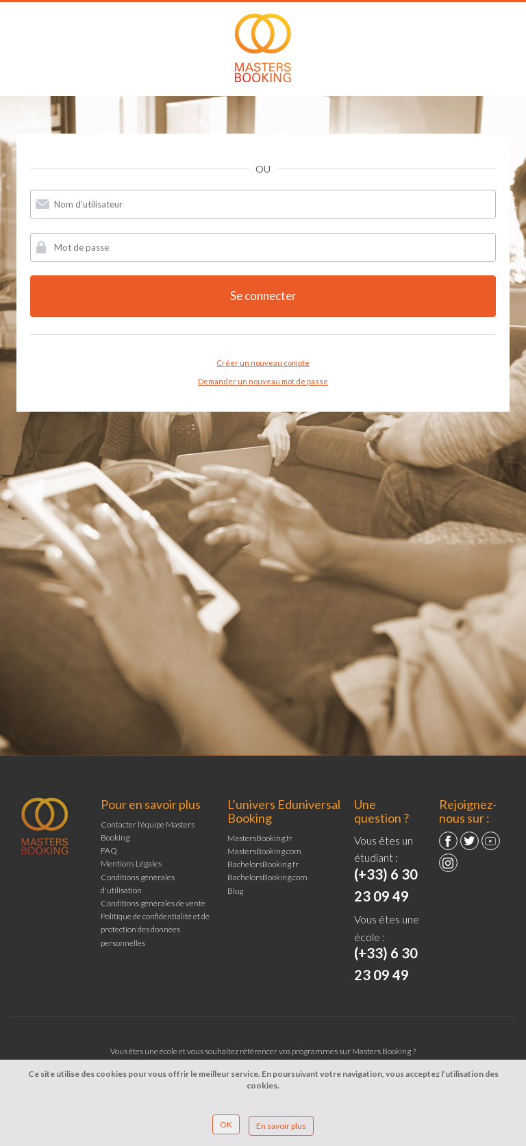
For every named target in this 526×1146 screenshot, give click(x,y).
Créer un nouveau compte (263, 362)
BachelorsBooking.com (267, 877)
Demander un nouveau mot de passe (263, 381)
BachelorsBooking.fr (263, 864)
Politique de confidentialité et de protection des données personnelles (155, 929)
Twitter (469, 841)
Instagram (448, 863)
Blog (235, 891)
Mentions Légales (131, 863)
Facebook (448, 841)
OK (226, 1124)
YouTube (490, 841)
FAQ (109, 850)
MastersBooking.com (264, 851)
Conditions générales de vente (153, 903)
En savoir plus (281, 1126)
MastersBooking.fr (259, 838)
